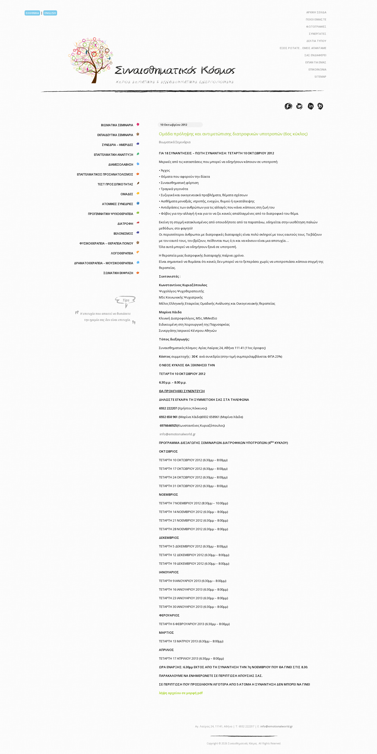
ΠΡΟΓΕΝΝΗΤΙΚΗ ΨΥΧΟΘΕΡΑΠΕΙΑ (110, 214)
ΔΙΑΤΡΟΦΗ (125, 224)
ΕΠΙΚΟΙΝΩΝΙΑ (317, 69)
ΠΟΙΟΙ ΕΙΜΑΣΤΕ (316, 19)
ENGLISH (50, 13)
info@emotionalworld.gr (178, 434)
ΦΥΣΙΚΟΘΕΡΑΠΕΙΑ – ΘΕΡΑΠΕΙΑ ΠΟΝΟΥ (106, 243)
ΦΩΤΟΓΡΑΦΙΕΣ (316, 26)
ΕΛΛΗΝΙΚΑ (32, 13)
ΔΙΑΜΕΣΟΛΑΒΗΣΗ (120, 164)
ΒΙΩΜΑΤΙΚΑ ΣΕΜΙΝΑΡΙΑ (117, 125)
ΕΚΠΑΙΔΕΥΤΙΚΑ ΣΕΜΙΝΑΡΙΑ (115, 135)
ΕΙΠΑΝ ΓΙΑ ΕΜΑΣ (315, 62)
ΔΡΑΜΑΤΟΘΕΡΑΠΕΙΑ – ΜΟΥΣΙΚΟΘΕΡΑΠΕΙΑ (103, 263)
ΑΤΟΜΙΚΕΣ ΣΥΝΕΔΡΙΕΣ (117, 204)
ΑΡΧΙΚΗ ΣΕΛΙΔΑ (316, 12)
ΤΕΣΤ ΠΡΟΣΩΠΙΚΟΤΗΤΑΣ (115, 184)
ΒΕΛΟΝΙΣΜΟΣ (123, 233)
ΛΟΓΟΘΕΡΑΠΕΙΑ (122, 253)
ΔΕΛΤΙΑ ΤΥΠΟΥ (316, 41)
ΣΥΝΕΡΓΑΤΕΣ (317, 33)
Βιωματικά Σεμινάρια (174, 142)
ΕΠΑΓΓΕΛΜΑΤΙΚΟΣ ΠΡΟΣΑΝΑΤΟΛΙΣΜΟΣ (105, 174)
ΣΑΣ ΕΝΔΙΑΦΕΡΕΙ (315, 55)
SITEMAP (320, 76)
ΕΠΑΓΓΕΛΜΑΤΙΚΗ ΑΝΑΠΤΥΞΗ (113, 155)
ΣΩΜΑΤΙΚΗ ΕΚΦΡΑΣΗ (118, 273)
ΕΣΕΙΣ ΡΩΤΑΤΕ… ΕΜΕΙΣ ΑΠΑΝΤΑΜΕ (303, 48)
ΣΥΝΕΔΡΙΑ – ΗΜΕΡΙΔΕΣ (117, 145)
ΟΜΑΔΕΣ (127, 194)
